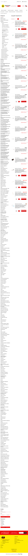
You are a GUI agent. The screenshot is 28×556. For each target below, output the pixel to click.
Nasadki (2, 352)
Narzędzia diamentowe (4, 482)
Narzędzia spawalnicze (4, 57)
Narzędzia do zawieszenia (4, 372)
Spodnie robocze (3, 418)
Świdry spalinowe (3, 350)
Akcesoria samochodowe (4, 195)
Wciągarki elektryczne (4, 170)
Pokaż (5, 527)
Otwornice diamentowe (4, 189)
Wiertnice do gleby (3, 304)
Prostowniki (2, 290)
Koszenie (2, 339)
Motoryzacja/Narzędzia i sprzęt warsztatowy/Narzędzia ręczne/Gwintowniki (5, 129)
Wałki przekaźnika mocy (4, 168)
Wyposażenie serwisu (4, 203)
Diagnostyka (2, 261)
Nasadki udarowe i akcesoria (5, 173)
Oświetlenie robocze (3, 298)
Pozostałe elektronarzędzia (4, 397)
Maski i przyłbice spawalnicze (5, 478)
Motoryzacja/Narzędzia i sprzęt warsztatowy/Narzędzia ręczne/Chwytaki (5, 150)
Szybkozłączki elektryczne (4, 426)
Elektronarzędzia (4, 10)
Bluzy (1, 415)
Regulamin (16, 541)
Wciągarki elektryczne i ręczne (5, 456)
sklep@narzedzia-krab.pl (5, 542)
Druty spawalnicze (3, 479)
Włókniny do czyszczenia (4, 389)
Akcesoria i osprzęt (11, 10)
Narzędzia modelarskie (4, 56)
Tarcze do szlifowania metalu (5, 434)
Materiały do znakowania (4, 233)
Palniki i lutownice (3, 383)
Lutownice (2, 358)
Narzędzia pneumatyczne (4, 50)
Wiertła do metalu (3, 181)
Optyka (2, 289)
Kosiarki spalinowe (3, 169)
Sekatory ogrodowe (3, 182)
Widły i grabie (2, 274)
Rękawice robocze (3, 177)
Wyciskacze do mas (3, 340)
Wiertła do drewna (3, 471)
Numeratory (3, 41)
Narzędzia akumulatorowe (4, 239)
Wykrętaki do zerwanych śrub (5, 286)
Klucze (3, 23)
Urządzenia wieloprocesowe (4, 498)
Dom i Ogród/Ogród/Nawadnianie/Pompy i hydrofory (5, 117)
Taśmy (1, 322)
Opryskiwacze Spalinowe (4, 266)
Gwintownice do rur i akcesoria (5, 455)
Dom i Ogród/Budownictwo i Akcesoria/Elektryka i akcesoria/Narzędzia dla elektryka (5, 139)
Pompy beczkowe (3, 449)
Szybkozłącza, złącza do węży (5, 297)
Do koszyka (24, 101)
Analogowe (2, 360)
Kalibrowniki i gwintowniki (4, 232)
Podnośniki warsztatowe (5, 39)
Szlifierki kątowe (3, 207)
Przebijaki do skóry (3, 488)
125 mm (2, 380)
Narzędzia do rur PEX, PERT (4, 310)
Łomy (1, 484)
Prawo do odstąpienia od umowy (19, 540)
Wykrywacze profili (3, 238)
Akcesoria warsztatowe (5, 24)
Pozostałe (2, 62)
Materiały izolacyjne (3, 472)
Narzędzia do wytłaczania (4, 473)
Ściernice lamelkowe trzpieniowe (5, 420)
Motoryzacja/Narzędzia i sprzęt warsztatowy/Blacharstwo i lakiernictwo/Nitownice (5, 100)
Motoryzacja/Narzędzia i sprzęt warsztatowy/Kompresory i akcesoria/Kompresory (5, 87)
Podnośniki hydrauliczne (4, 164)
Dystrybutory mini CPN (4, 450)
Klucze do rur (2, 396)
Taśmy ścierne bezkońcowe (4, 437)
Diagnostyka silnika (3, 463)
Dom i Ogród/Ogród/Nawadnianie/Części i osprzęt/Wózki (5, 69)
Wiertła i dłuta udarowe (4, 333)
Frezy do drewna (3, 476)
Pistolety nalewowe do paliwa (5, 451)
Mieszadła (2, 272)
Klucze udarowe (3, 444)
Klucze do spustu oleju (4, 492)
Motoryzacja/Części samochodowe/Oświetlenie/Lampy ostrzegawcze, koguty (5, 124)
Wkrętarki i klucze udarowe (4, 387)
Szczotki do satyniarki (4, 401)
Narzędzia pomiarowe (4, 49)
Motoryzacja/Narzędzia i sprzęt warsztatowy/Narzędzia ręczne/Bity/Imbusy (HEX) (5, 113)
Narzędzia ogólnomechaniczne (5, 366)
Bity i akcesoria (3, 245)
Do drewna (2, 198)
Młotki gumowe (3, 329)
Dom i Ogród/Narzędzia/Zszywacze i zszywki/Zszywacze (5, 75)
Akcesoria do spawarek (4, 260)
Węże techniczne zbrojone (4, 505)
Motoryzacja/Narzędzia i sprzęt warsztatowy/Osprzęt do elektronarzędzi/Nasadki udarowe (5, 78)
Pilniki (1, 243)
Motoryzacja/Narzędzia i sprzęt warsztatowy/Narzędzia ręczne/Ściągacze (5, 66)
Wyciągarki (3, 40)
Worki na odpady (3, 234)
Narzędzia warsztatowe (4, 22)
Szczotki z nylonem (3, 414)
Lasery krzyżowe (3, 208)
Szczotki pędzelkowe (3, 413)
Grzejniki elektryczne (3, 307)
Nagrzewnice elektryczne (4, 489)
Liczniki (2, 452)
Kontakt (2, 547)
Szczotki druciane (3, 283)
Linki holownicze (3, 359)
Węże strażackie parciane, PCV (5, 226)
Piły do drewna (3, 405)
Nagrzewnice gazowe (4, 291)
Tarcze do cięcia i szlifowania (5, 324)
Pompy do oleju (4, 45)
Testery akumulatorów (4, 311)
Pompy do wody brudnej (4, 199)
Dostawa (16, 538)
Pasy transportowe (3, 225)
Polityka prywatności (17, 542)
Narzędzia (16, 10)
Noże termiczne (3, 374)
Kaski (1, 313)
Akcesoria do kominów (4, 335)
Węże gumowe (3, 259)
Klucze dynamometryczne (4, 373)
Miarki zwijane (3, 268)
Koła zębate (2, 442)
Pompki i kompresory (4, 200)
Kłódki (1, 419)
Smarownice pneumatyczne (4, 461)
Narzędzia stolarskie (4, 51)
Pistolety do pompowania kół (5, 458)
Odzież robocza (3, 194)
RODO (15, 543)
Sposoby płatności (17, 539)
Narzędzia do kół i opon (4, 317)
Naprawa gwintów (3, 496)
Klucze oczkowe (3, 347)
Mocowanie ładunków (4, 279)
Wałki (1, 187)
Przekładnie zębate (3, 443)
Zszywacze (2, 285)
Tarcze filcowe (3, 388)
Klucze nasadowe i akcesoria (5, 216)
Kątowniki (2, 174)
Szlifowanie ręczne (3, 424)
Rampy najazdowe (3, 504)
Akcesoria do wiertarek (4, 328)
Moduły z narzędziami (4, 353)
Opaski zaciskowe (3, 402)
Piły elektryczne (3, 303)
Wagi (1, 318)
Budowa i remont (3, 183)
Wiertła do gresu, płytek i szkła (5, 188)
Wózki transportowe (3, 206)
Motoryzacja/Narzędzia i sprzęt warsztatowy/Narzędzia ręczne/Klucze (5, 98)
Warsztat (21, 10)
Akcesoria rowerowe (3, 244)
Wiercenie (2, 341)
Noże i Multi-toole (3, 249)
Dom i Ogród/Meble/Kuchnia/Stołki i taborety (5, 81)
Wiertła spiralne (3, 390)
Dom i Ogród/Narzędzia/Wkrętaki (5, 85)
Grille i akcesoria (3, 368)
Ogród (1, 214)
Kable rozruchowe (3, 273)
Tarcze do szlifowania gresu (4, 506)
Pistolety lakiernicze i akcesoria (5, 334)
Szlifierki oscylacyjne (3, 312)
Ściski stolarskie (3, 316)
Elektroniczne (2, 425)
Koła (1, 330)
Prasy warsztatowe (4, 44)
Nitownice (2, 178)
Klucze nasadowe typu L (4, 351)
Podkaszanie (2, 229)
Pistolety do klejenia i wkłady (5, 323)
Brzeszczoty (2, 367)
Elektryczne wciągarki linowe (5, 457)
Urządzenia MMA (3, 497)
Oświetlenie (2, 336)
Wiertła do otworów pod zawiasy (5, 253)
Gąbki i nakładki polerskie (4, 438)
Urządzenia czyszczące (4, 252)
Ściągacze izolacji (3, 215)
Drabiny (2, 421)
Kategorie (2, 17)
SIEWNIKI (2, 483)
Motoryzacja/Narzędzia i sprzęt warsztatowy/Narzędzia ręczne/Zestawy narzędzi (5, 83)
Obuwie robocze (3, 299)
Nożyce (2, 284)
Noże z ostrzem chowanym (4, 193)
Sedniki (2, 477)
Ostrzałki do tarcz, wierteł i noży (5, 346)
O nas (1, 546)
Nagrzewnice (2, 267)
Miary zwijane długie (3, 269)
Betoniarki (2, 237)
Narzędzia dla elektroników (5, 55)
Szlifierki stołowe (3, 462)
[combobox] (15, 19)
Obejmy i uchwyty (3, 395)
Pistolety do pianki (3, 280)
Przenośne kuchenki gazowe (5, 278)
